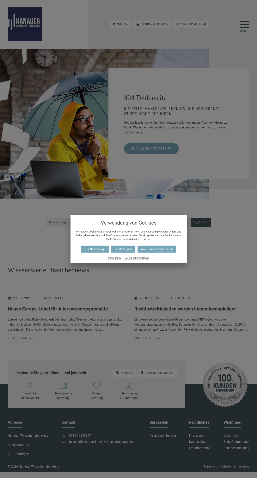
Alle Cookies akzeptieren (157, 249)
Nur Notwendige (94, 249)
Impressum (114, 258)
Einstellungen (123, 249)
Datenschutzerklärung (137, 258)
